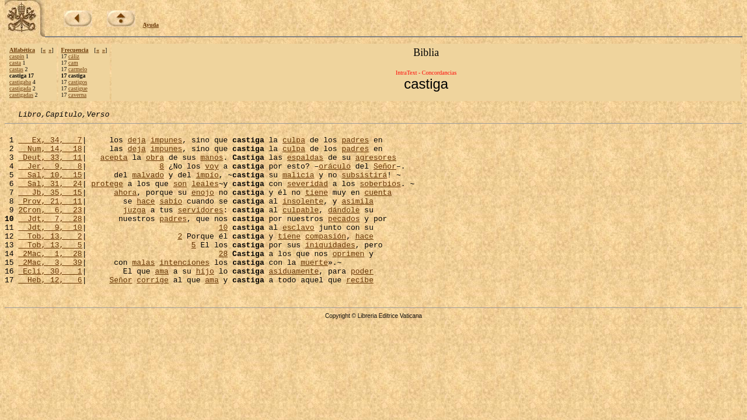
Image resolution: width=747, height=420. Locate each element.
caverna (77, 95)
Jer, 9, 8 (50, 176)
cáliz (73, 56)
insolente (302, 218)
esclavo (298, 249)
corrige (153, 312)
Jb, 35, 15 (50, 207)
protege (107, 197)
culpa (293, 144)
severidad (307, 197)
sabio (170, 218)
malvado (148, 186)
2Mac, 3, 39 (50, 291)
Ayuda (151, 25)
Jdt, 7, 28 (50, 239)
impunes (167, 144)
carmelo (77, 69)
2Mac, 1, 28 (50, 281)
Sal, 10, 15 (50, 186)
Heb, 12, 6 (50, 312)
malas (143, 291)
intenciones (184, 291)
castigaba (20, 82)
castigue (78, 88)
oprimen (349, 281)
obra (155, 165)
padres (355, 144)
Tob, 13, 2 (50, 260)
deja (137, 144)
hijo (205, 302)
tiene (316, 207)
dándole (344, 228)
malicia (298, 186)
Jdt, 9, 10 (50, 249)
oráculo (335, 176)
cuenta (378, 207)
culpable (300, 228)
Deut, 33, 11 (50, 165)
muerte (314, 291)
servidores (200, 228)
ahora (125, 207)
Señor (385, 176)
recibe (360, 312)
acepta (114, 165)
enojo (202, 207)
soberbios (380, 197)
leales (205, 197)
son (180, 197)
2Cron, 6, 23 (50, 228)
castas (16, 69)
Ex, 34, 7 (50, 144)
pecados (344, 239)
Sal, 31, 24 (50, 197)
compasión (325, 260)
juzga (134, 228)
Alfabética (22, 50)
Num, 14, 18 (50, 155)
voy (211, 176)
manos (211, 165)
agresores (375, 165)
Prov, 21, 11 (50, 218)
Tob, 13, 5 (50, 270)
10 (223, 249)
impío (207, 186)
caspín (17, 56)
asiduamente (293, 302)
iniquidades (330, 270)
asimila (357, 218)
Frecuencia (75, 50)
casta (15, 63)
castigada (20, 88)
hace (146, 218)
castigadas (21, 95)
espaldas (305, 165)
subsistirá (364, 186)
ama (161, 302)
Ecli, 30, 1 (50, 302)
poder (362, 302)
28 (223, 281)
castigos (77, 82)
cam (73, 63)
